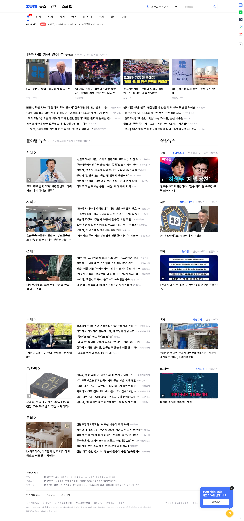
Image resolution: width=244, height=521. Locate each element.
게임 (125, 17)
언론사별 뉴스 (33, 494)
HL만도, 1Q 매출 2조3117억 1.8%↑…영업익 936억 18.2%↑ (76, 24)
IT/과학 (87, 17)
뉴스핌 (185, 251)
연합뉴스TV (31, 97)
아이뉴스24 (178, 153)
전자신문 (200, 368)
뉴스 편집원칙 (32, 503)
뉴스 (42, 6)
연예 (53, 6)
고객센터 (110, 503)
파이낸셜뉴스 (211, 153)
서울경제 (79, 97)
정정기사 (31, 472)
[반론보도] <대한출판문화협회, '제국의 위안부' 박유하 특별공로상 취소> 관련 (80, 477)
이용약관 (47, 503)
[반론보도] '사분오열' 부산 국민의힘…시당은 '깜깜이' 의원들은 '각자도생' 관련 (80, 481)
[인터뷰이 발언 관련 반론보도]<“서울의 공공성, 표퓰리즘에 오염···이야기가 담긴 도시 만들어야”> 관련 (91, 484)
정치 (38, 17)
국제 (74, 17)
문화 (101, 17)
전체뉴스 (50, 494)
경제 (62, 17)
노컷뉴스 (127, 97)
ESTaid (31, 511)
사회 (50, 17)
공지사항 (98, 503)
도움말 (121, 503)
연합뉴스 (200, 202)
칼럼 (113, 17)
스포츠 (67, 6)
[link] (240, 5)
